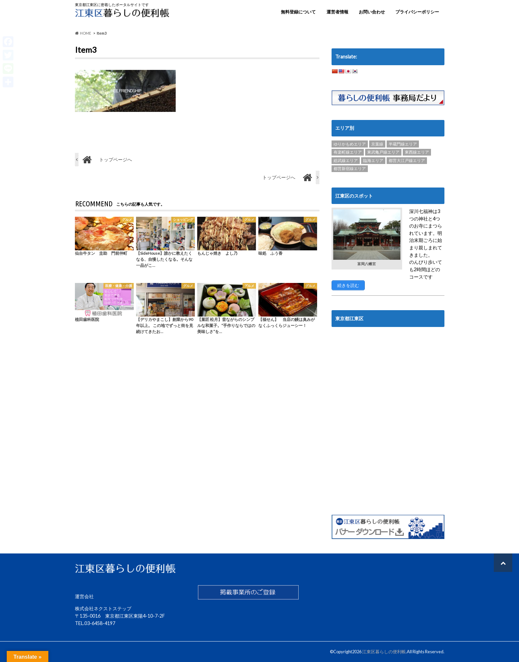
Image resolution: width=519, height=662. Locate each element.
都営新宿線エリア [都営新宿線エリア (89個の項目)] (350, 168)
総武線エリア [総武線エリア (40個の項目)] (346, 160)
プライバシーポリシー (417, 11)
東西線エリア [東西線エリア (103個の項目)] (417, 152)
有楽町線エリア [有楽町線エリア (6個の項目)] (348, 152)
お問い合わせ (372, 11)
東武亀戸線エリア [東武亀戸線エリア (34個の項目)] (383, 152)
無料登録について (298, 11)
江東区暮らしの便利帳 (384, 651)
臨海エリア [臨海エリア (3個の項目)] (373, 160)
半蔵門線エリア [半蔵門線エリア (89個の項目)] (403, 144)
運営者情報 (337, 11)
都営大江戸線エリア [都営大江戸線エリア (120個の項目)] (407, 160)
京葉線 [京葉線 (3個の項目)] (377, 144)
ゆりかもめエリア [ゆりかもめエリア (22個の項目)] (350, 144)
